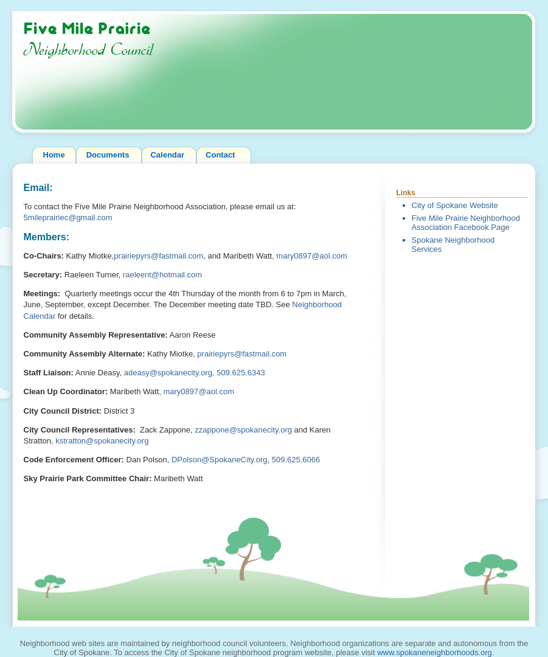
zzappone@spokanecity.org (243, 429)
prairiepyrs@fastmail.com (158, 255)
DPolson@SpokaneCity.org (219, 459)
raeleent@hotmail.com (162, 274)
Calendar (167, 154)
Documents (108, 154)
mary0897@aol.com (311, 255)
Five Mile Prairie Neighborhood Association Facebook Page (466, 223)
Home (54, 154)
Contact (220, 154)
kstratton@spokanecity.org (101, 440)
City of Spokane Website (455, 205)
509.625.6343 (241, 372)
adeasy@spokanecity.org (168, 372)
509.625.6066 (296, 459)
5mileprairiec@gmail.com (68, 217)
